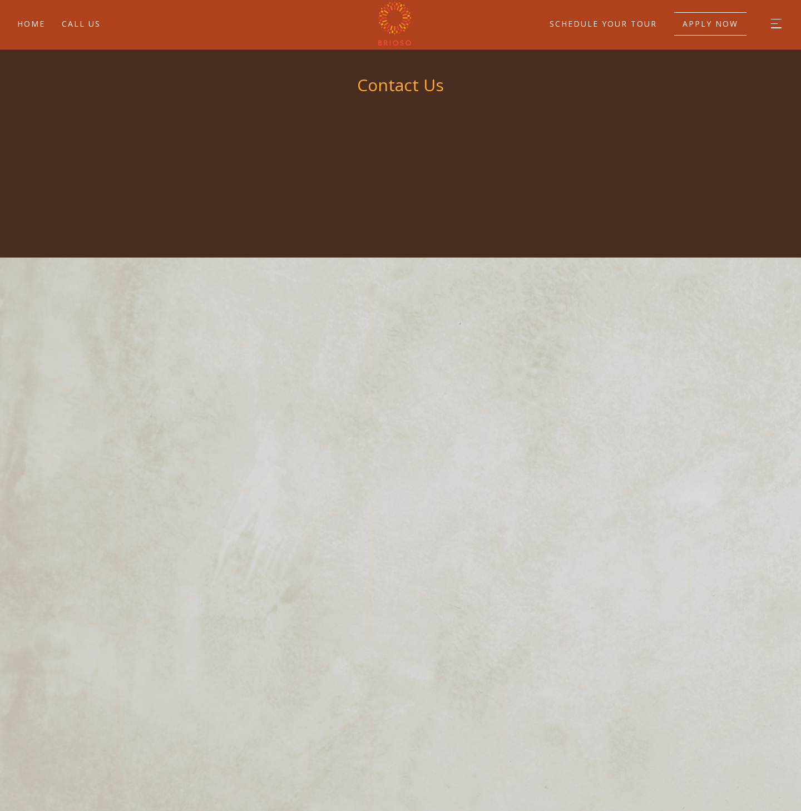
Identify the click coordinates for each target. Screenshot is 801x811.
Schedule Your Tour (603, 23)
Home (31, 23)
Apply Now (710, 23)
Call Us (81, 23)
